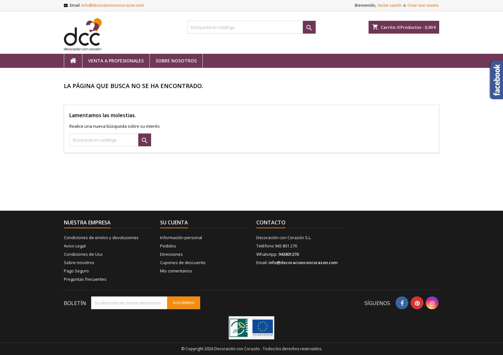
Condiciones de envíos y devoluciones (101, 237)
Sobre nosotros (176, 61)
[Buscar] (251, 27)
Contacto (271, 222)
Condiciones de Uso (83, 254)
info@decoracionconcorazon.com (112, 5)
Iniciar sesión (390, 5)
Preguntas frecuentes (85, 279)
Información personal (181, 237)
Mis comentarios (176, 271)
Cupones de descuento (183, 262)
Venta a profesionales (116, 61)
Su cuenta (174, 222)
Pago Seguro (76, 271)
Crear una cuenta (423, 5)
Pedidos (168, 246)
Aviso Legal (75, 246)
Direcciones (171, 254)
